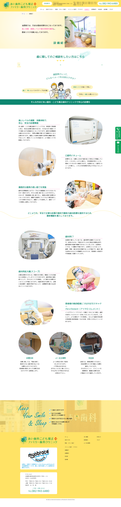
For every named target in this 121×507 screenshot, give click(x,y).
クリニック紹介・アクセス (75, 9)
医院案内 (86, 446)
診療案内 (93, 9)
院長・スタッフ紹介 (60, 9)
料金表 (100, 9)
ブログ (111, 9)
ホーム (42, 9)
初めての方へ (49, 9)
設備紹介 (87, 9)
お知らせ (99, 443)
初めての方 (67, 446)
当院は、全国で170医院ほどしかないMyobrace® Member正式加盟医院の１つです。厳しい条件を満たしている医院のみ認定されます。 (38, 471)
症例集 (105, 9)
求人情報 (86, 443)
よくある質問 (87, 449)
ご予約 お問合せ (31, 68)
